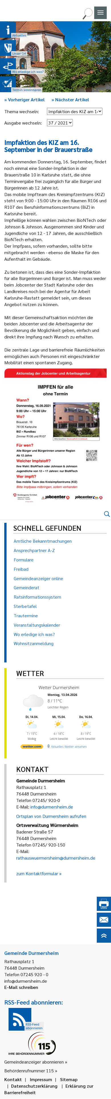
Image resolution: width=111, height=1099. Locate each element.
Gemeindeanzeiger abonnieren (34, 1062)
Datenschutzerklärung (34, 1086)
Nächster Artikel (70, 99)
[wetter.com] (31, 746)
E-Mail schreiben (21, 987)
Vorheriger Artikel (24, 99)
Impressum (41, 1079)
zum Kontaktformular (37, 873)
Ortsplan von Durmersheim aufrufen (51, 816)
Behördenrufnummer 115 (29, 1070)
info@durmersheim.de (51, 807)
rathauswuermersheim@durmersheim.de (55, 858)
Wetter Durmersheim (58, 687)
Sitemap (68, 1079)
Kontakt (13, 1079)
